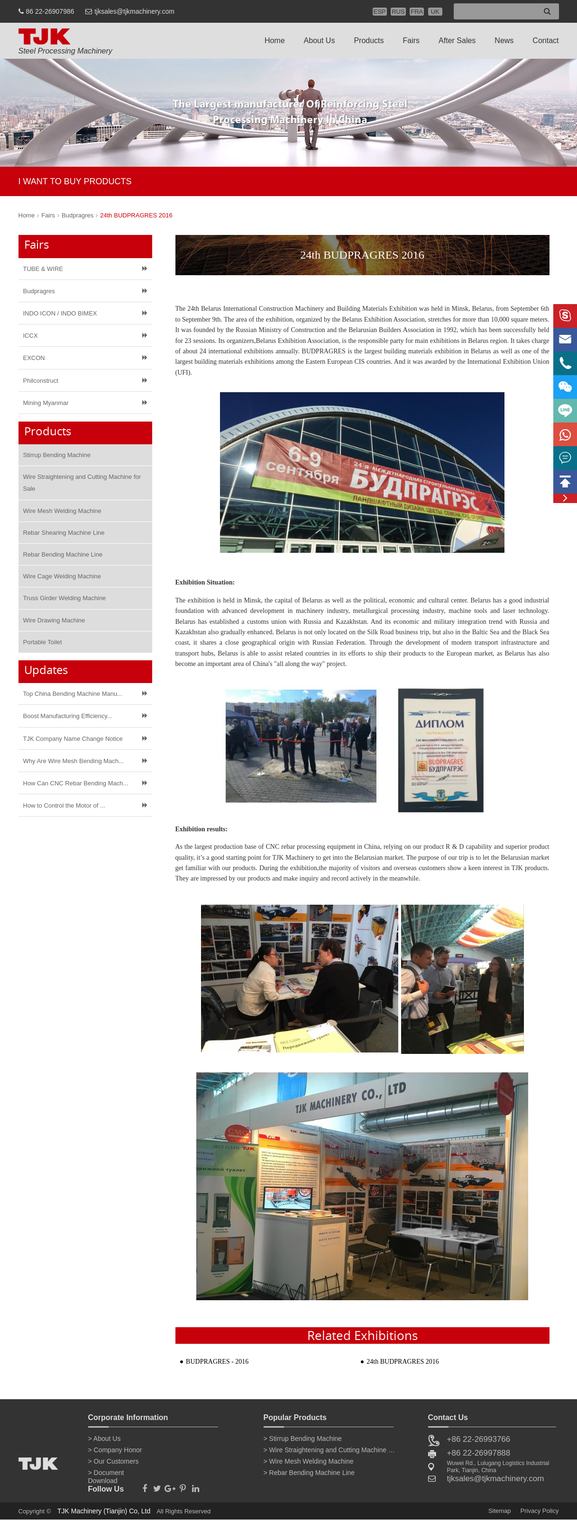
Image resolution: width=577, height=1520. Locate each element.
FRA (417, 11)
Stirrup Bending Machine (57, 455)
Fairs (411, 40)
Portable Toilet (42, 642)
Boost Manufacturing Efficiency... (67, 716)
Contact (545, 40)
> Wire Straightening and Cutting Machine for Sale (330, 1450)
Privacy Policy (540, 1510)
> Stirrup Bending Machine (303, 1438)
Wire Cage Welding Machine (62, 576)
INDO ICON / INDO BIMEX (60, 313)
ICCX (30, 335)
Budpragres (77, 215)
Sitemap (499, 1510)
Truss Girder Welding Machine (64, 598)
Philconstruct (40, 380)
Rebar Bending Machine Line (63, 554)
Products (369, 40)
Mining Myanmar (46, 402)
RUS (398, 11)
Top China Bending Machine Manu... (73, 693)
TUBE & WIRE (43, 268)
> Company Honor (115, 1450)
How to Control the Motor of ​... (64, 805)
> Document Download (106, 1474)
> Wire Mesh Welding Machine (309, 1461)
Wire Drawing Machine (54, 620)
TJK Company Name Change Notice (73, 738)
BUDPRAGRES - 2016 (217, 1361)
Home (275, 40)
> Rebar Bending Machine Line (309, 1472)
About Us (319, 40)
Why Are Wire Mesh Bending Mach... (73, 760)
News (504, 40)
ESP (380, 11)
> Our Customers (113, 1461)
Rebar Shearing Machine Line (64, 532)
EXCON (34, 357)
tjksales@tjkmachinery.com (134, 11)
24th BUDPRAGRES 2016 (136, 215)
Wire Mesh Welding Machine (62, 510)
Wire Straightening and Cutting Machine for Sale (82, 482)
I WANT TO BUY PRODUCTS (75, 181)
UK (435, 11)
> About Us (104, 1438)
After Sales (457, 40)
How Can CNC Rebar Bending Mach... (75, 783)
